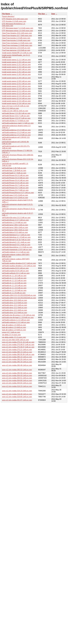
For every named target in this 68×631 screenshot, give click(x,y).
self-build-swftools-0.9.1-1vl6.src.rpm (16, 273)
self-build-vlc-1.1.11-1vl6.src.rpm (14, 278)
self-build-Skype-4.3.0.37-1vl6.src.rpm (16, 118)
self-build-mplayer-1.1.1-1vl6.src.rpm (15, 252)
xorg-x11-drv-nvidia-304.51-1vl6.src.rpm (17, 378)
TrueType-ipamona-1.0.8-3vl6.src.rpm (16, 50)
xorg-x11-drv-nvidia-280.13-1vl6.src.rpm (17, 352)
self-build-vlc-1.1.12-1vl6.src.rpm (14, 280)
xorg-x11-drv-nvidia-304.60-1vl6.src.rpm (17, 380)
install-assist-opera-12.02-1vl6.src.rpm (16, 86)
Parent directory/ (8, 16)
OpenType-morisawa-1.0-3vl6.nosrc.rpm (17, 43)
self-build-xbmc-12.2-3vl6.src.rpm (14, 308)
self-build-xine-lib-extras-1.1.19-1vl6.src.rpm (18, 315)
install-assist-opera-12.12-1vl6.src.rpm (16, 93)
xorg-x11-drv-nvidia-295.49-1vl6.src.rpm (17, 365)
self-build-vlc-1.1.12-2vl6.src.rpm (14, 283)
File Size (41, 14)
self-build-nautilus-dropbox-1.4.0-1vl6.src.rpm (19, 266)
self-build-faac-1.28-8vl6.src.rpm (14, 170)
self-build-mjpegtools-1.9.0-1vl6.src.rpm (17, 250)
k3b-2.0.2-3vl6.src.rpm (10, 108)
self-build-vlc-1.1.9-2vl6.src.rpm (13, 293)
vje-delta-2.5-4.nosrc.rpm (11, 335)
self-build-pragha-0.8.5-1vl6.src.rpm (15, 268)
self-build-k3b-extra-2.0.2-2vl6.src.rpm (16, 218)
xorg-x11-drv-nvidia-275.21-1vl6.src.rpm (17, 350)
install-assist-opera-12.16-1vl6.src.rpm (16, 103)
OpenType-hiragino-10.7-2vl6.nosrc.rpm (17, 35)
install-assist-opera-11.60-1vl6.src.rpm (16, 69)
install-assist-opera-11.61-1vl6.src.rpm (16, 72)
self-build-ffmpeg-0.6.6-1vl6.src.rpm (15, 183)
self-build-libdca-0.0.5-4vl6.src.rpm (15, 232)
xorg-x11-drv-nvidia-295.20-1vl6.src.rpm (17, 359)
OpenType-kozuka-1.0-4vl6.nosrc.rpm (16, 40)
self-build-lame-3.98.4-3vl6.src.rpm (15, 230)
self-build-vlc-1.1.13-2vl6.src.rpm (14, 288)
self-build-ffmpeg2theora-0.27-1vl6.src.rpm (18, 193)
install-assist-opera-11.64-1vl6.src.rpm (16, 78)
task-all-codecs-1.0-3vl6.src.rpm (14, 325)
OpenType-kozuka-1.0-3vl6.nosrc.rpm (16, 38)
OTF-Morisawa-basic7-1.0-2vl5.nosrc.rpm (17, 28)
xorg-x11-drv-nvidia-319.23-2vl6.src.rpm (17, 391)
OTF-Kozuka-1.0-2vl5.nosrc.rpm (14, 21)
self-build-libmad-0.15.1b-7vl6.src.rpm (16, 240)
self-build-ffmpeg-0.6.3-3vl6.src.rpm (15, 178)
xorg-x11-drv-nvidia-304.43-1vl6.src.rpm (17, 375)
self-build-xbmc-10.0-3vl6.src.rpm (14, 300)
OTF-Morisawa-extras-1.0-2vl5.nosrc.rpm (17, 31)
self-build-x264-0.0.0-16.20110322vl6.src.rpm (19, 298)
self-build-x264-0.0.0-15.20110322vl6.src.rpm (19, 295)
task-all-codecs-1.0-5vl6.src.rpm (14, 330)
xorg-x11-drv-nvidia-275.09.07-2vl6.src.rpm (18, 347)
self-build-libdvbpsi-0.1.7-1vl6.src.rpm (16, 235)
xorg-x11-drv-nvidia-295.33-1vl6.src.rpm (17, 362)
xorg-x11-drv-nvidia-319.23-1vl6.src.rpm (17, 386)
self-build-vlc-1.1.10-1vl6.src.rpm (14, 276)
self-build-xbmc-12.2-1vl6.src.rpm (14, 305)
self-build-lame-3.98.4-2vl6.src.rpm (15, 227)
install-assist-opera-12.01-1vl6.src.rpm (16, 84)
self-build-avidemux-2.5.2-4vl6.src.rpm (16, 130)
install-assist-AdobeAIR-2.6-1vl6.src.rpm (17, 53)
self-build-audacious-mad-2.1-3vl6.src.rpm (18, 123)
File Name (6, 14)
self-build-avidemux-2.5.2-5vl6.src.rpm (16, 132)
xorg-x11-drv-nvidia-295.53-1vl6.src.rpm (17, 370)
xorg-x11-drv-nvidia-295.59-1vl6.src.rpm (17, 373)
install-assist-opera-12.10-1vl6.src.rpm (16, 89)
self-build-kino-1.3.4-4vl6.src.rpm (14, 222)
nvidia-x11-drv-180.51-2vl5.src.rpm (15, 111)
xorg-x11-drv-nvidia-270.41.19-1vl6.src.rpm (18, 342)
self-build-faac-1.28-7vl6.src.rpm (14, 168)
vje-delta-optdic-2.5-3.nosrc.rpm (14, 337)
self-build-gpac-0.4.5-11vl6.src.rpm (15, 195)
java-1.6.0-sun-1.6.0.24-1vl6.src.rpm (15, 106)
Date (53, 14)
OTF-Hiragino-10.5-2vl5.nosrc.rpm (15, 19)
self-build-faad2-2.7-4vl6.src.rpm (14, 173)
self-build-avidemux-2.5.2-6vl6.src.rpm (16, 135)
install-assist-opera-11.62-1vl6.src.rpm (16, 74)
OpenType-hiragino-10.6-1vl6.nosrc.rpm (17, 33)
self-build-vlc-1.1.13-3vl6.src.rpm (14, 290)
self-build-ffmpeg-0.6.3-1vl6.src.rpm (15, 175)
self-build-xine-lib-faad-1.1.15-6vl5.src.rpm (18, 317)
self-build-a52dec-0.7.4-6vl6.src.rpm (15, 121)
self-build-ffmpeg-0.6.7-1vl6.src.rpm (15, 185)
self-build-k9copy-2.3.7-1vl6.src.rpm (15, 220)
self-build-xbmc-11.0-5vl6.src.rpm (14, 303)
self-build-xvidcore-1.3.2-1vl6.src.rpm (16, 322)
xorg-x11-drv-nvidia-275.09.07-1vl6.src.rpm (18, 345)
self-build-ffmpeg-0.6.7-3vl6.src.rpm (15, 190)
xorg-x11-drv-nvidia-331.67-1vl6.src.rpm (17, 400)
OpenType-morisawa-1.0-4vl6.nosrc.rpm (17, 45)
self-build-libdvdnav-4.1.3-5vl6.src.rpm (16, 237)
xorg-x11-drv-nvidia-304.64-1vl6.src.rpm (17, 383)
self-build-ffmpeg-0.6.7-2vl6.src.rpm (15, 188)
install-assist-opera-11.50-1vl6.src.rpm (16, 62)
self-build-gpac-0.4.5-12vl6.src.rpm (15, 198)
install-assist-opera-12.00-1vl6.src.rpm (16, 81)
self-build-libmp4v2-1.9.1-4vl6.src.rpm (16, 242)
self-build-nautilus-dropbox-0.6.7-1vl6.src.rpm (19, 263)
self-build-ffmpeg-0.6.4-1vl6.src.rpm (15, 180)
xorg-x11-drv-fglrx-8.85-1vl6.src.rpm (15, 340)
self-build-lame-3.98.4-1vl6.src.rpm (15, 225)
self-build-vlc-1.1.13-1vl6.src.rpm (14, 285)
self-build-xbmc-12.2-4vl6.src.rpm (14, 310)
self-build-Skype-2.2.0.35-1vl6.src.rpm (16, 113)
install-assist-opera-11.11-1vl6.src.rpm (16, 60)
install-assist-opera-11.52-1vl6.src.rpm (16, 67)
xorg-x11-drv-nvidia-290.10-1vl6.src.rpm (17, 357)
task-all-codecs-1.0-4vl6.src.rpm (14, 327)
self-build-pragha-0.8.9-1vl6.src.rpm (15, 271)
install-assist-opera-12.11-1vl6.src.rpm (16, 91)
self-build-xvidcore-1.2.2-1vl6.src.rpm (16, 320)
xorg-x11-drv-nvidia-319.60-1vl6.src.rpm (17, 397)
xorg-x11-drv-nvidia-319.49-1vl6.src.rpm (17, 394)
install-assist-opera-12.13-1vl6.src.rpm (16, 96)
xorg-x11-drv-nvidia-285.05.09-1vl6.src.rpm (18, 354)
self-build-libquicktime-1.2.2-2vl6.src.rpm (17, 247)
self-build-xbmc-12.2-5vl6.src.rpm (14, 313)
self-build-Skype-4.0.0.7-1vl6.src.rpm (16, 116)
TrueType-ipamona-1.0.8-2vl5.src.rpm (16, 48)
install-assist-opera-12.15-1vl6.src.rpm (16, 101)
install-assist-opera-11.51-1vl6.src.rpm (16, 64)
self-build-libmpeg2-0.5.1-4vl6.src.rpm (16, 245)
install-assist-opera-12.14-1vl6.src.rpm (16, 98)
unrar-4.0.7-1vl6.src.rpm (11, 332)
